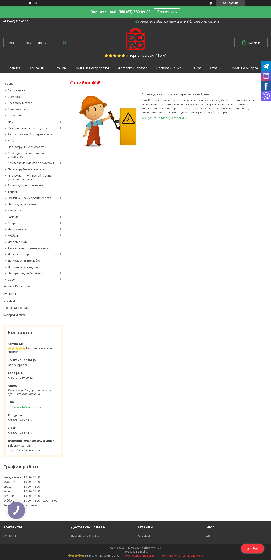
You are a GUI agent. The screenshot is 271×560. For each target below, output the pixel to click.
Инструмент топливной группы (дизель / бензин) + (30, 177)
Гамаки (13, 217)
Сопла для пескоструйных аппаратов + (26, 155)
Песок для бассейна (22, 204)
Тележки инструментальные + (29, 248)
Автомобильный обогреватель (30, 134)
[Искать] (64, 42)
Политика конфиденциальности (181, 556)
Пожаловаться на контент (140, 556)
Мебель (13, 235)
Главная (14, 68)
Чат (253, 548)
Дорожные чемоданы (23, 267)
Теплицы (14, 192)
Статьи (216, 68)
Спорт (12, 223)
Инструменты (17, 229)
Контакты (37, 68)
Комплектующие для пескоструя (31, 163)
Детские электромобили (25, 261)
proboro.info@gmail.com (24, 407)
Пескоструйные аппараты (26, 169)
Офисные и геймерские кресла (29, 198)
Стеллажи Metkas (20, 103)
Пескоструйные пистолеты (27, 147)
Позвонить (167, 11)
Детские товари (19, 254)
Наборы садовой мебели (25, 273)
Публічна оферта (244, 68)
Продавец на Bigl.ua (136, 552)
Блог (209, 536)
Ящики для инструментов (26, 185)
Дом (11, 122)
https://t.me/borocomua (24, 450)
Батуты (13, 140)
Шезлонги (15, 115)
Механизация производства (28, 128)
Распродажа (16, 90)
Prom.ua (155, 548)
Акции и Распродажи (92, 68)
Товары (8, 84)
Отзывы (60, 68)
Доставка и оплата (132, 68)
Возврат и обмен (170, 68)
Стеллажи (15, 97)
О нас (196, 68)
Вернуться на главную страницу (164, 118)
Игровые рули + (19, 242)
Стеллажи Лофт (19, 109)
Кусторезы (15, 210)
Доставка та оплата (85, 536)
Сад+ (11, 279)
